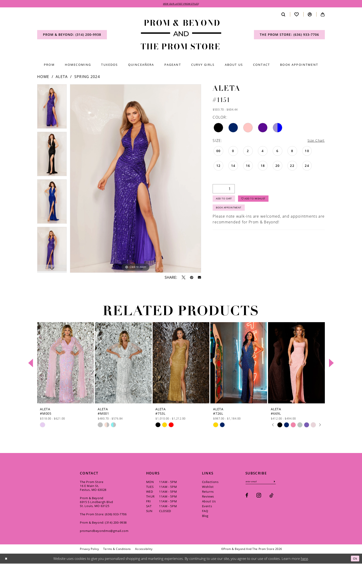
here (304, 559)
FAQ (205, 511)
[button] (309, 15)
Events (207, 506)
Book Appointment (231, 211)
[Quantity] (224, 189)
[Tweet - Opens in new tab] (183, 278)
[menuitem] (72, 35)
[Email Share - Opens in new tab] (199, 278)
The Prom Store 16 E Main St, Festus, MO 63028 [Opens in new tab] (93, 486)
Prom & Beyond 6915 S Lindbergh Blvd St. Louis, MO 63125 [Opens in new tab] (96, 502)
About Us (209, 502)
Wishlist (208, 487)
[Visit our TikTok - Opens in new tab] (271, 496)
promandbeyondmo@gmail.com (104, 531)
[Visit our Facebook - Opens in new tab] (246, 496)
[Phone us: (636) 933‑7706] (289, 35)
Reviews (208, 497)
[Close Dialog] (7, 559)
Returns (208, 492)
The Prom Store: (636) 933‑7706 (103, 515)
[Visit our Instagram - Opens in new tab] (258, 496)
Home (43, 77)
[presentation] (65, 363)
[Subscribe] (280, 482)
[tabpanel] (52, 108)
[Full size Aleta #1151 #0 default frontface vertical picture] (135, 179)
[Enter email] (263, 482)
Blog (205, 516)
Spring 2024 (87, 77)
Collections (210, 482)
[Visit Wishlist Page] (296, 15)
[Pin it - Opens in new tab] (191, 278)
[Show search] (283, 15)
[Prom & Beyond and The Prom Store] (181, 35)
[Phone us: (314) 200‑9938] (72, 35)
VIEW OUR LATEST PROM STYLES (181, 4)
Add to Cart (226, 201)
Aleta (62, 77)
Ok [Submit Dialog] (354, 559)
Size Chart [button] (315, 141)
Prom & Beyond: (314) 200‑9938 (103, 523)
